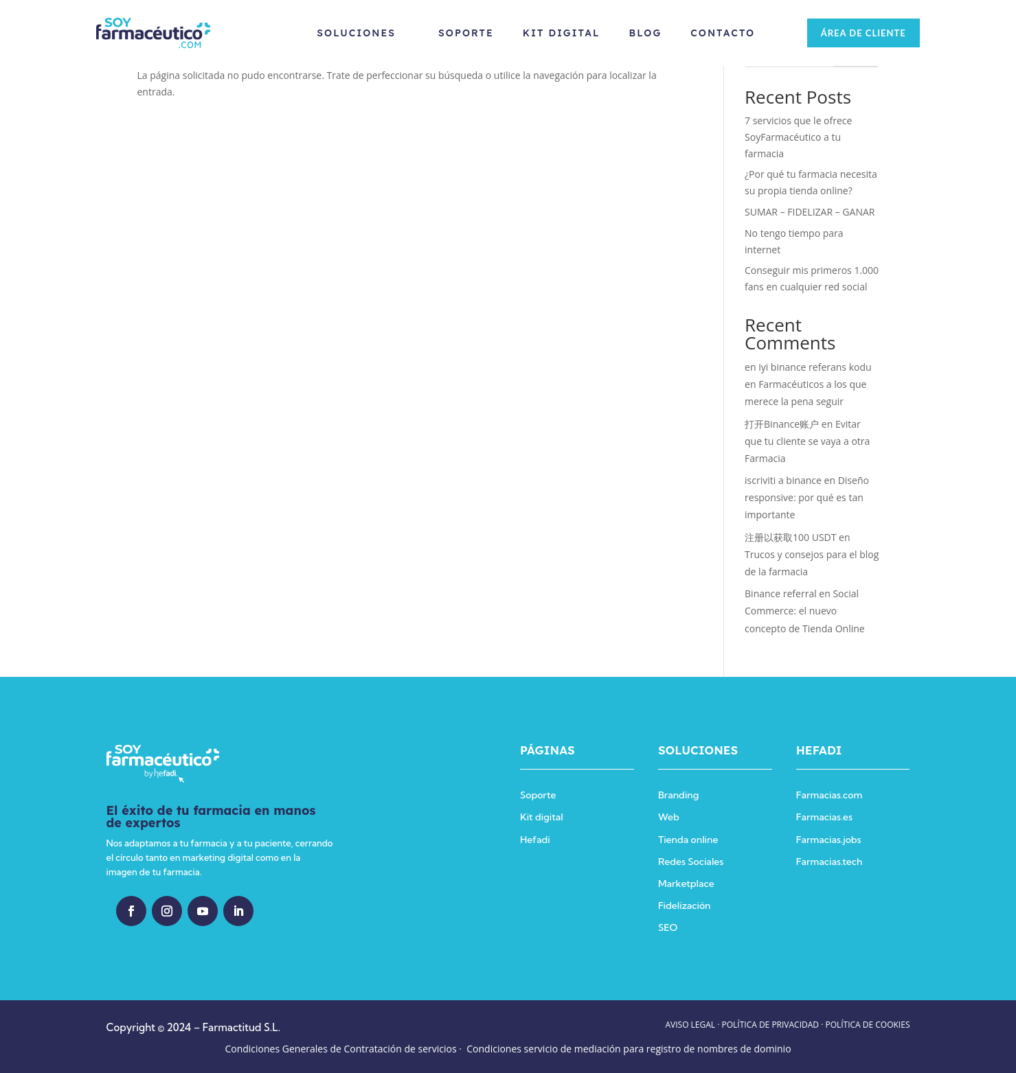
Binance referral (781, 593)
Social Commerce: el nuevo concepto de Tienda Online (805, 610)
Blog (642, 33)
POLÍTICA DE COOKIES (867, 1024)
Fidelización (684, 905)
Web (668, 817)
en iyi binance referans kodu (808, 366)
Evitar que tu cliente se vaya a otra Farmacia (807, 441)
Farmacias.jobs (828, 839)
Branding (678, 795)
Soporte (462, 33)
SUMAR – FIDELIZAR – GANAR (809, 211)
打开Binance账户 (782, 423)
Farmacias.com (829, 795)
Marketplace (686, 883)
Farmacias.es (824, 817)
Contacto (720, 33)
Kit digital (541, 817)
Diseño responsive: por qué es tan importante (807, 497)
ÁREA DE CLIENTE (858, 32)
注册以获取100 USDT (790, 537)
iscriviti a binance (783, 480)
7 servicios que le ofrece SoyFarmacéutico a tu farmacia (798, 137)
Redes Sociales (690, 861)
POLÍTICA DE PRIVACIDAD (771, 1024)
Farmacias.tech (829, 861)
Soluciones (353, 33)
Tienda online (688, 839)
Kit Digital (558, 33)
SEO (667, 927)
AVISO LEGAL (690, 1024)
